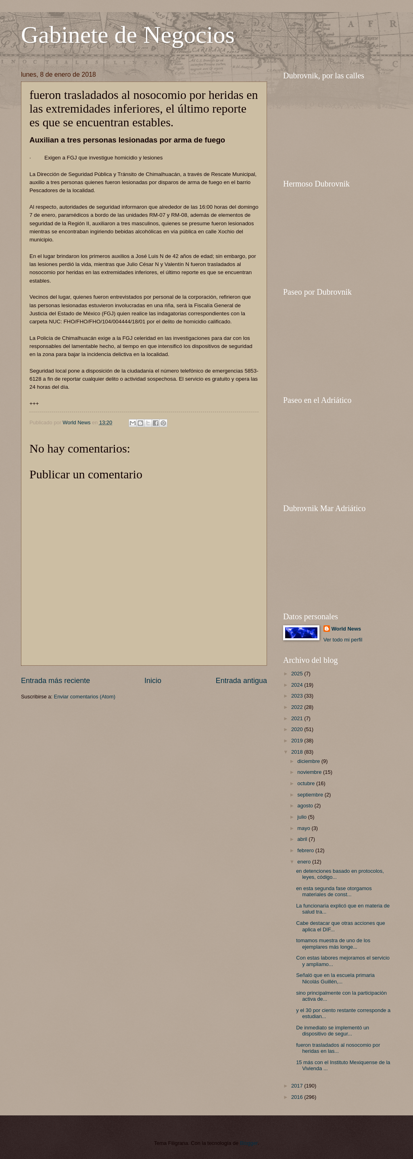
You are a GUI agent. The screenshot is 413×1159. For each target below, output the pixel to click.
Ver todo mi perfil (343, 640)
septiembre (310, 795)
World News (346, 629)
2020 (297, 729)
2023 (297, 696)
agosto (305, 806)
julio (302, 817)
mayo (304, 828)
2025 (297, 674)
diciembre (309, 761)
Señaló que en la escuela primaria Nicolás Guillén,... (335, 978)
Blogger (249, 1143)
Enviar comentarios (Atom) (84, 697)
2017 (297, 1086)
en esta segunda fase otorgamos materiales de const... (334, 891)
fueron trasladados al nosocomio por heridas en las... (338, 1048)
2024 (297, 685)
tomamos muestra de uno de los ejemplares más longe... (333, 943)
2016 (297, 1097)
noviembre (310, 772)
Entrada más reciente (55, 681)
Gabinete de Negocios (128, 34)
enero (304, 862)
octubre (306, 783)
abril (303, 839)
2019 (297, 741)
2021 (297, 718)
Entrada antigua (241, 681)
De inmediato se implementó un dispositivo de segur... (332, 1031)
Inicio (152, 681)
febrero (306, 850)
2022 (297, 707)
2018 (297, 752)
